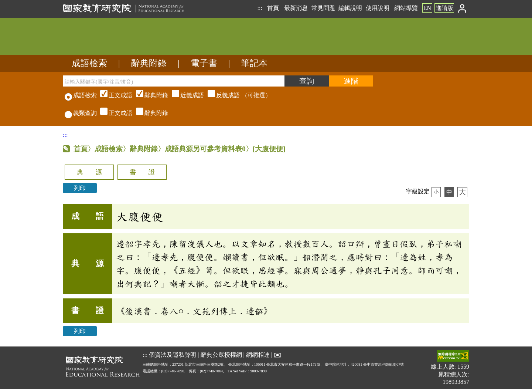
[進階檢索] (351, 81)
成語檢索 (89, 63)
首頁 (273, 8)
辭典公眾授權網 (221, 355)
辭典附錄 (149, 63)
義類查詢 (81, 113)
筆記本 (254, 63)
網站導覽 (406, 8)
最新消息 (296, 8)
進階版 (444, 8)
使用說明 (377, 8)
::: (259, 8)
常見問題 (323, 8)
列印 (80, 188)
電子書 (204, 63)
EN (427, 8)
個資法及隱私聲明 (172, 355)
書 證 (142, 172)
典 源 (89, 172)
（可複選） (184, 95)
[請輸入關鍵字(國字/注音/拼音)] (173, 81)
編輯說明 (350, 8)
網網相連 (258, 355)
